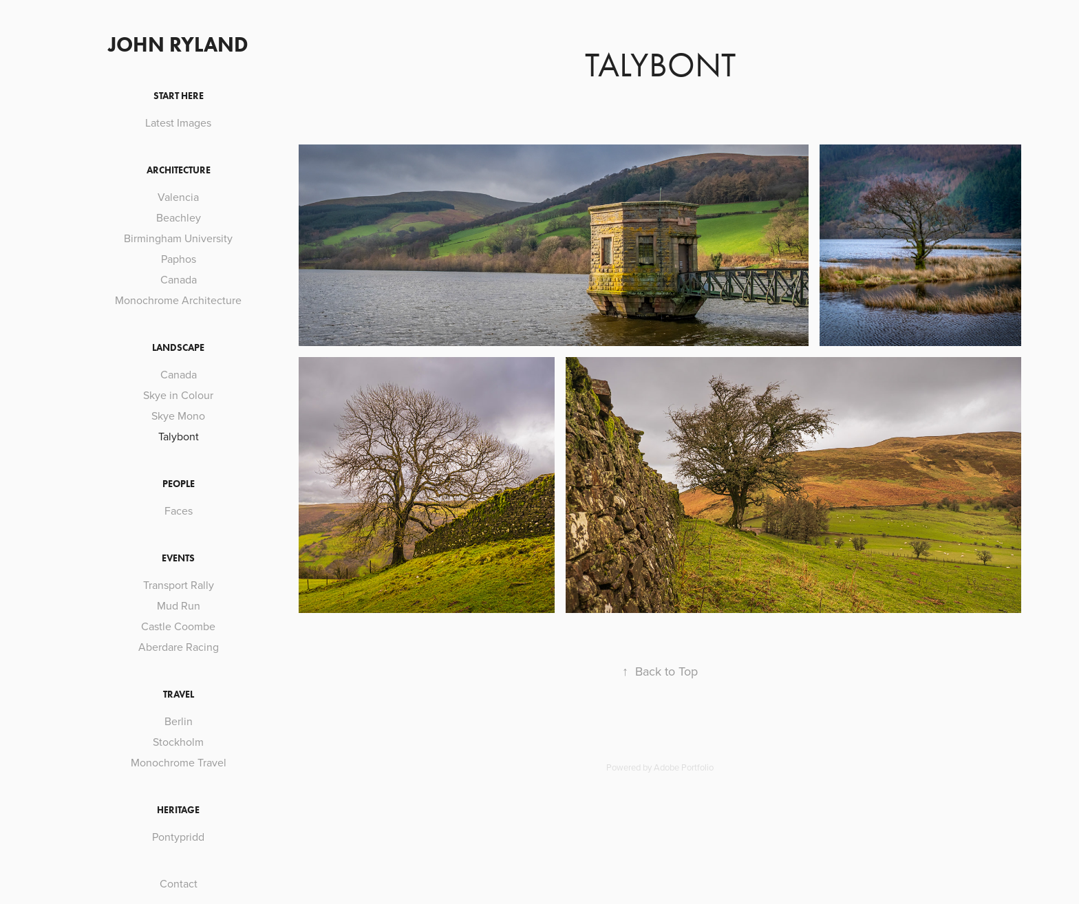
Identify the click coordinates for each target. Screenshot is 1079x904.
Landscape (178, 348)
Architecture (179, 170)
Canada (178, 279)
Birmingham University (178, 238)
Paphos (178, 258)
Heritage (178, 810)
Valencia (178, 196)
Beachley (178, 217)
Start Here (178, 96)
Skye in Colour (178, 394)
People (178, 484)
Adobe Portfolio (684, 767)
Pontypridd (178, 836)
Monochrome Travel (178, 762)
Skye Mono (178, 415)
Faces (178, 510)
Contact (178, 883)
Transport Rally (178, 584)
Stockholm (178, 741)
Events (178, 558)
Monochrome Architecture (178, 300)
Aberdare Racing (178, 646)
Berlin (178, 721)
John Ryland (178, 44)
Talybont (178, 436)
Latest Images (178, 122)
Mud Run (178, 605)
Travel (178, 694)
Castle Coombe (178, 626)
